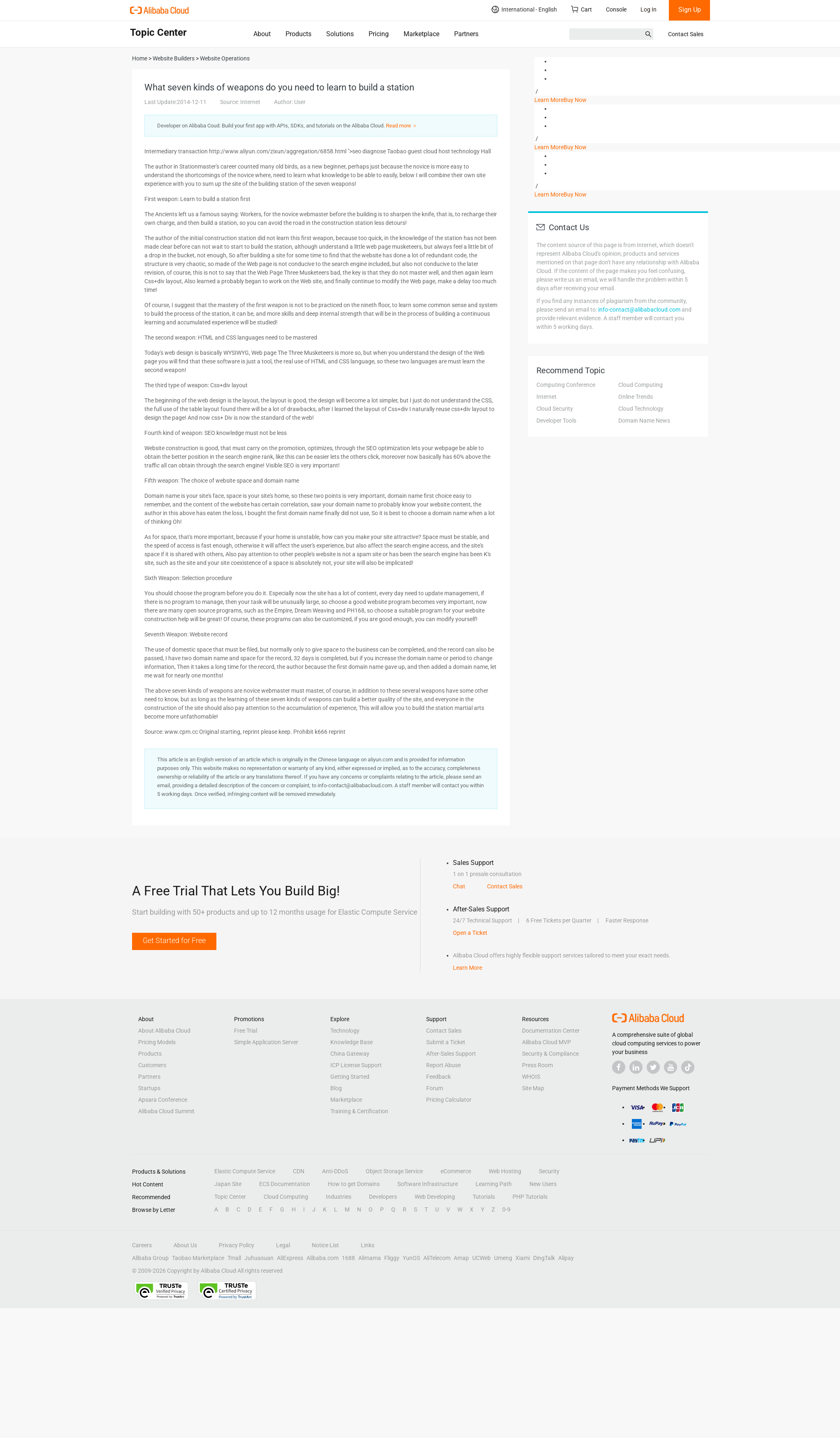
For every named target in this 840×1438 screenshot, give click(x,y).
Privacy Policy (236, 1245)
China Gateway (349, 1053)
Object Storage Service (394, 1171)
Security (549, 1171)
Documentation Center (551, 1030)
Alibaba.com (322, 1258)
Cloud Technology (641, 408)
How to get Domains (354, 1184)
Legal (283, 1245)
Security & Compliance (550, 1053)
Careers (142, 1245)
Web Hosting (505, 1171)
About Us (185, 1245)
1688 (348, 1258)
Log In (648, 9)
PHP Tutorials (530, 1196)
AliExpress (290, 1258)
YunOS (411, 1258)
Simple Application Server (266, 1042)
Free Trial (245, 1030)
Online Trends (635, 396)
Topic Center (230, 1196)
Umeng (503, 1258)
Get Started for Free (174, 940)
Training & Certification (359, 1111)
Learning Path (494, 1184)
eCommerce (456, 1171)
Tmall (234, 1258)
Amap (461, 1258)
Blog (336, 1088)
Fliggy (391, 1258)
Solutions (340, 34)
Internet (546, 396)
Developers (383, 1196)
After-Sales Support (451, 1053)
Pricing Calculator (448, 1099)
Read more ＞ (402, 126)
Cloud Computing (640, 384)
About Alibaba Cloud (164, 1030)
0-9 (506, 1209)
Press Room (537, 1065)
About (262, 34)
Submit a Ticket (445, 1042)
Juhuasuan (259, 1258)
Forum (434, 1088)
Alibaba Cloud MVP (546, 1042)
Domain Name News (644, 420)
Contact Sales (685, 34)
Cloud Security (554, 408)
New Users (543, 1184)
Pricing (379, 34)
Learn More (549, 100)
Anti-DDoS (335, 1171)
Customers (152, 1065)
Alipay (566, 1258)
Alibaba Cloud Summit (166, 1111)
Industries (338, 1196)
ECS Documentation (284, 1184)
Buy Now (575, 100)
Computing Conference (565, 384)
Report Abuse (443, 1065)
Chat (459, 886)
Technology (345, 1030)
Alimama (369, 1258)
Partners (466, 34)
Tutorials (484, 1196)
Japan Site (227, 1184)
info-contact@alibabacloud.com (639, 309)
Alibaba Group (150, 1258)
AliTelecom (436, 1258)
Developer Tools (556, 420)
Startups (149, 1088)
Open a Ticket (470, 932)
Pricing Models (157, 1042)
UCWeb (481, 1258)
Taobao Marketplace (198, 1258)
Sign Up (689, 10)
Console (616, 9)
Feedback (438, 1076)
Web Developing (435, 1196)
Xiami (522, 1258)
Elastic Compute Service (244, 1171)
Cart (581, 9)
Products (298, 34)
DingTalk (544, 1258)
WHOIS (531, 1076)
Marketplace (421, 34)
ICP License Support (356, 1065)
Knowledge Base (351, 1042)
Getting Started (349, 1076)
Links (367, 1245)
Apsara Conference (162, 1099)
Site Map (533, 1088)
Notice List (325, 1245)
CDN (298, 1171)
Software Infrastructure (427, 1184)
